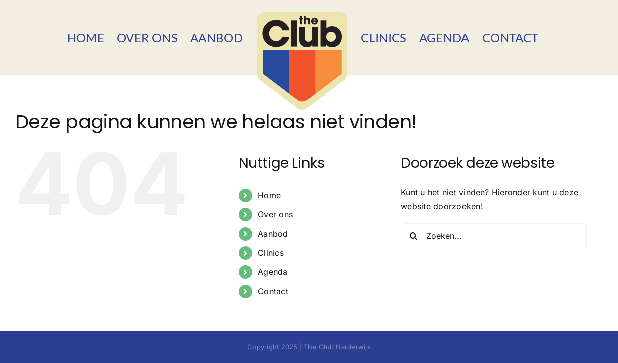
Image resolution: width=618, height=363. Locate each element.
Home (269, 195)
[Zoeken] (413, 235)
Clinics (271, 253)
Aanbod (273, 234)
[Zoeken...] (494, 235)
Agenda (272, 272)
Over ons (275, 214)
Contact (273, 291)
